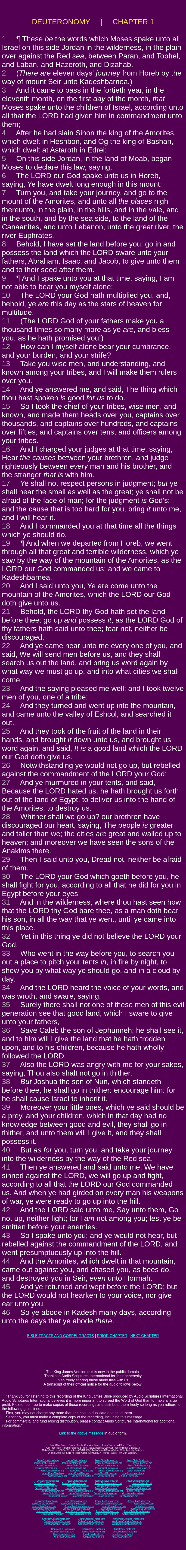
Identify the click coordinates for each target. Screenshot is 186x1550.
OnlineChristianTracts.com (91, 1519)
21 (6, 611)
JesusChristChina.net (78, 1486)
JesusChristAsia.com (76, 1501)
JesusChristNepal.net (46, 1488)
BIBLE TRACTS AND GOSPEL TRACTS (60, 1336)
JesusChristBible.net (78, 1493)
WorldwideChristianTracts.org (127, 1521)
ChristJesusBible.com (133, 1514)
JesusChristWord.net (53, 1493)
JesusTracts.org (106, 1475)
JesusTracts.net (106, 1496)
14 (6, 389)
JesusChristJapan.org (138, 1465)
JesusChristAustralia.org (110, 1470)
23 (6, 688)
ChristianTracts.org (128, 1475)
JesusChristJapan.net (138, 1486)
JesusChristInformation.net (108, 1483)
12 (6, 346)
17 (6, 483)
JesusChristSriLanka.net (138, 1488)
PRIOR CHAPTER (112, 1336)
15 (6, 406)
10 (6, 295)
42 (6, 1210)
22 (6, 645)
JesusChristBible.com (79, 1514)
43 (6, 1235)
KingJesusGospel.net (133, 1493)
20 (6, 586)
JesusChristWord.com (52, 1514)
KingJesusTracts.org (93, 1534)
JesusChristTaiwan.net (52, 1491)
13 (6, 363)
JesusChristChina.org (77, 1465)
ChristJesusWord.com (106, 1514)
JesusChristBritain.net (137, 1481)
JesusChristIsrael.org (48, 1460)
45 (6, 1287)
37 (6, 1064)
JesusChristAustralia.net (110, 1491)
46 (6, 1312)
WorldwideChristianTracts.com (128, 1519)
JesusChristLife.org (58, 1475)
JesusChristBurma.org (106, 1468)
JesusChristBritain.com (139, 1501)
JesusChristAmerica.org (74, 1463)
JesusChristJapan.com (107, 1511)
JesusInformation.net (82, 1496)
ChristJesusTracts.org (93, 1529)
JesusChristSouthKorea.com (79, 1506)
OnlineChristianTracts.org (91, 1521)
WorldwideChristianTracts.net (127, 1524)
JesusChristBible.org (79, 1473)
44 (6, 1261)
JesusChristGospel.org (105, 1473)
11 (6, 321)
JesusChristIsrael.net (48, 1481)
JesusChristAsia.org (76, 1460)
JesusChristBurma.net (106, 1488)
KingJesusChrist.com (64, 1536)
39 (6, 1107)
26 (6, 765)
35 (6, 1004)
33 (6, 953)
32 (6, 936)
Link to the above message (81, 1433)
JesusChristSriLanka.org (138, 1468)
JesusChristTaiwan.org (52, 1470)
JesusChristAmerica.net (74, 1483)
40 (6, 1150)
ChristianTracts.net (128, 1496)
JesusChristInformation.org (108, 1463)
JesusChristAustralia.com (137, 1511)
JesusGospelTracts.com (61, 1531)
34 (6, 987)
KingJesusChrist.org (93, 1536)
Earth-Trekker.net (136, 1491)
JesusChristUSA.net (44, 1483)
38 (6, 1081)
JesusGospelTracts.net (125, 1531)
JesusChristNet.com (143, 1503)
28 (6, 816)
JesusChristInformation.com (109, 1503)
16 (6, 449)
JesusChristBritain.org (138, 1460)
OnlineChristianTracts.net (91, 1524)
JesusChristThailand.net (80, 1491)
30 (6, 876)
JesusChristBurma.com (44, 1506)
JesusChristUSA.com (42, 1503)
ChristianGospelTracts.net (57, 1524)
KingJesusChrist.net (122, 1536)
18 (6, 526)
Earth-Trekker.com (144, 1506)
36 (6, 1030)
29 (6, 859)
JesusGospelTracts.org (93, 1531)
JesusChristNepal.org (46, 1468)
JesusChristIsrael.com (46, 1501)
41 (6, 1167)
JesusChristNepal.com (43, 1508)
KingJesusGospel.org (133, 1473)
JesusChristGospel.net (105, 1493)
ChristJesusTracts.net (123, 1529)
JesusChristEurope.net (106, 1481)
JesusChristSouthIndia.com (77, 1508)
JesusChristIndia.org (75, 1468)
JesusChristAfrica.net (47, 1486)
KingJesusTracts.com (64, 1534)
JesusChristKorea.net (108, 1486)
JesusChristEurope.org (106, 1460)
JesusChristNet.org (142, 1463)
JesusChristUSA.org (44, 1463)
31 (6, 902)
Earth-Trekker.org (136, 1470)
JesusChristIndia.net (76, 1488)
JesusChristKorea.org (108, 1465)
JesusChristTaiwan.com (48, 1511)
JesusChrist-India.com (110, 1508)
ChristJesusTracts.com (62, 1529)
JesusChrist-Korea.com (114, 1506)
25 (6, 731)
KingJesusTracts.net (122, 1534)
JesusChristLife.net (142, 1483)
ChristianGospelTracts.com (56, 1519)
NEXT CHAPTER (144, 1336)
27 (6, 782)
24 (6, 705)
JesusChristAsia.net (76, 1481)
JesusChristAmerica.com (73, 1503)
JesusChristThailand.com (78, 1511)
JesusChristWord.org (53, 1473)
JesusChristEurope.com (107, 1501)
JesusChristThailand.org (80, 1470)
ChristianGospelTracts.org (57, 1521)
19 (6, 543)
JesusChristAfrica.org (47, 1465)
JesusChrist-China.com (143, 1508)
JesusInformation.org (82, 1475)
